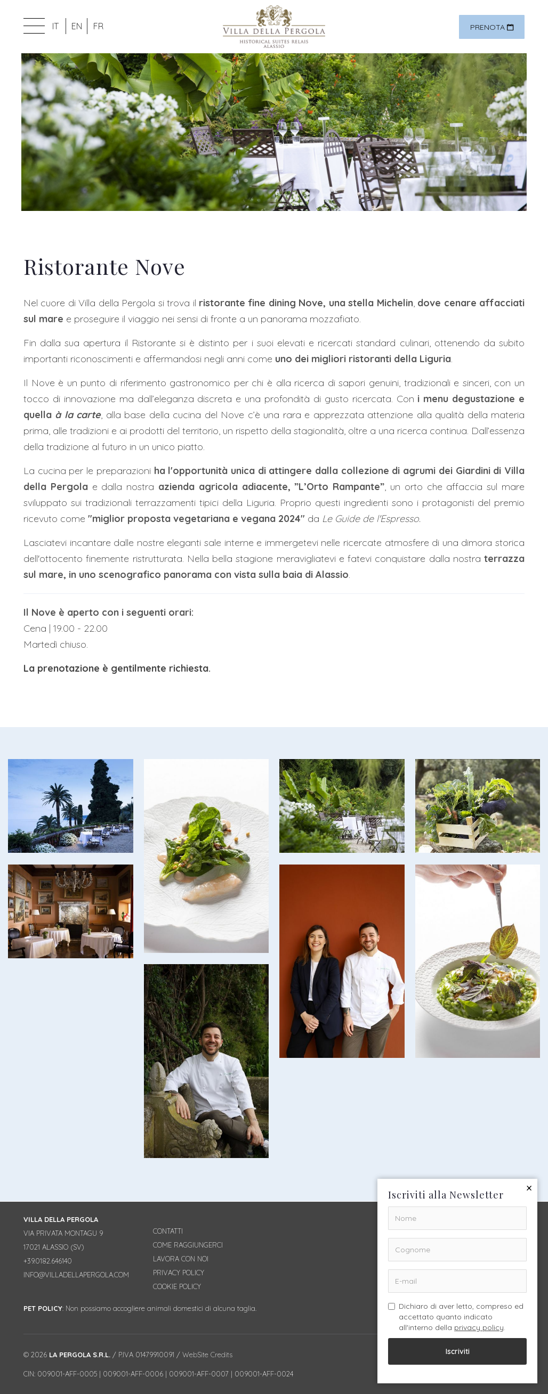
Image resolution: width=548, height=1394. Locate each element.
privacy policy (479, 1327)
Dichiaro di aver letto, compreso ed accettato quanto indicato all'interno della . (455, 1316)
